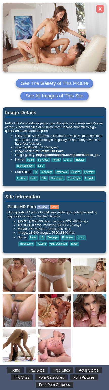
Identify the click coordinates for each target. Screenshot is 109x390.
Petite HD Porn (52, 151)
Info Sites (21, 377)
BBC (40, 165)
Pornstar (89, 172)
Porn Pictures (84, 377)
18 (35, 172)
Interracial (61, 172)
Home (15, 370)
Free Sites (62, 370)
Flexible (89, 178)
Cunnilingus (74, 178)
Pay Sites (36, 370)
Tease (74, 243)
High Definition (25, 165)
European (67, 237)
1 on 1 (67, 159)
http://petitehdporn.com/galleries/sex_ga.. (68, 155)
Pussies (75, 172)
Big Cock (43, 159)
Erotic (33, 178)
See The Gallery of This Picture (54, 83)
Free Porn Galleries (54, 385)
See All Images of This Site (54, 96)
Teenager (46, 172)
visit (54, 207)
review (42, 207)
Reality (56, 159)
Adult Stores (88, 370)
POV (44, 178)
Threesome (57, 178)
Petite (30, 159)
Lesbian (21, 178)
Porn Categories (51, 377)
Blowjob (80, 159)
